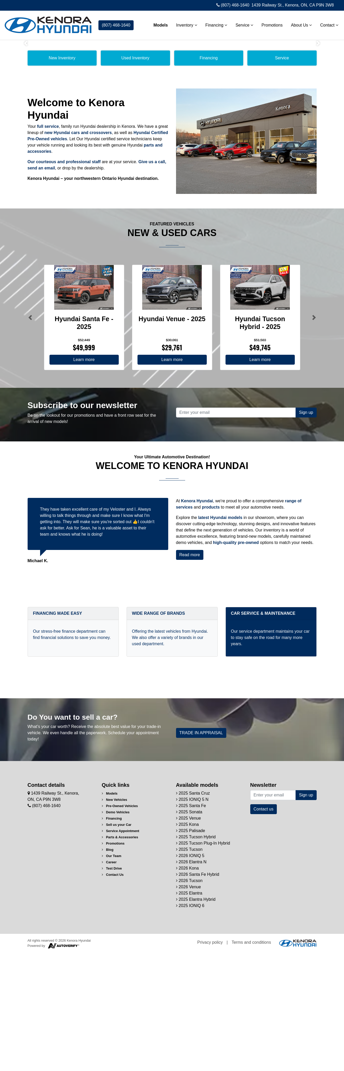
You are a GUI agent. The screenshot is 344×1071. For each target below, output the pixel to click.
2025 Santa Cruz (193, 911)
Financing (214, 24)
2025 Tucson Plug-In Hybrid (203, 961)
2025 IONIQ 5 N (192, 918)
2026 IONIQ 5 (190, 974)
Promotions (269, 24)
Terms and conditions (251, 1061)
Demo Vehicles (116, 931)
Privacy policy (210, 1061)
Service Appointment (120, 949)
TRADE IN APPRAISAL (201, 851)
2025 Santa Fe (191, 924)
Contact (326, 24)
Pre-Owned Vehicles (120, 924)
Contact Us (113, 993)
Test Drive (112, 987)
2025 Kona (187, 943)
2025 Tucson (189, 968)
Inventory (183, 24)
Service (242, 24)
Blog (108, 968)
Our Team (111, 974)
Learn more (84, 478)
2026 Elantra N (191, 980)
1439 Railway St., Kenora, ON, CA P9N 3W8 (292, 5)
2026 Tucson (189, 999)
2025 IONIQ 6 (190, 1024)
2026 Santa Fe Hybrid (197, 993)
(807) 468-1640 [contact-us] (116, 24)
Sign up (306, 531)
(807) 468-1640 (232, 5)
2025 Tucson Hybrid (196, 955)
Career (109, 981)
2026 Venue (188, 1005)
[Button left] (30, 435)
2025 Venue (188, 936)
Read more (189, 673)
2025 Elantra (189, 1011)
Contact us (263, 927)
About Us (298, 24)
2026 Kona (187, 986)
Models (158, 24)
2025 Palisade (190, 949)
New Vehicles (114, 918)
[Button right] (314, 435)
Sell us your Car (117, 943)
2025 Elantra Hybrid (196, 1018)
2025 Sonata (189, 930)
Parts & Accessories (120, 956)
